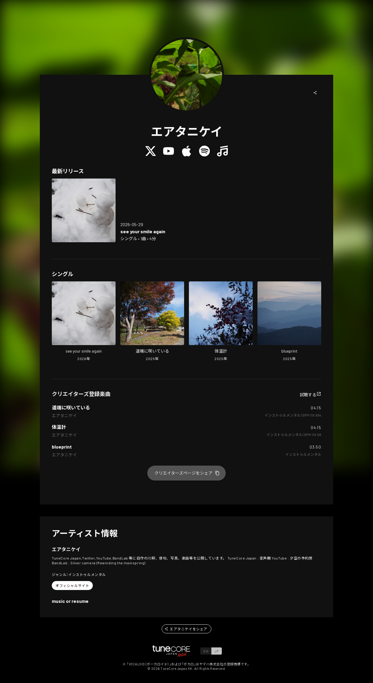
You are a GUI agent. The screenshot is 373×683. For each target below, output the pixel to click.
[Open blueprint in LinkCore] (289, 321)
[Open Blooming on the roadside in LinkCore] (152, 321)
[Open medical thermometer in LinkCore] (221, 321)
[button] (315, 93)
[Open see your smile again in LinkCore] (84, 210)
